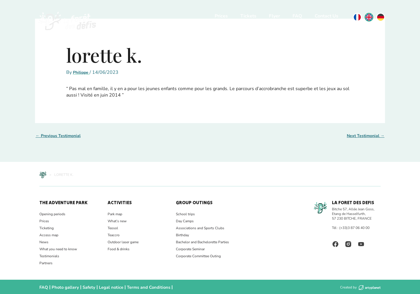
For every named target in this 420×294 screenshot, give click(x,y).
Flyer (274, 16)
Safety (81, 286)
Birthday (182, 235)
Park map (115, 214)
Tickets (248, 16)
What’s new (117, 221)
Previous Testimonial (58, 136)
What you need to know (58, 249)
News (43, 242)
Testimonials (49, 256)
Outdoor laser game (123, 242)
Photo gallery (61, 286)
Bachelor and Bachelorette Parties (202, 242)
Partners (45, 263)
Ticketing (46, 228)
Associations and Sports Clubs (200, 228)
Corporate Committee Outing (198, 256)
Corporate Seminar (190, 249)
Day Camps (185, 221)
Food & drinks (119, 249)
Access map (48, 235)
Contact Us (326, 16)
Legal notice (100, 286)
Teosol (113, 228)
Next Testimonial (365, 136)
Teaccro (114, 235)
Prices (221, 16)
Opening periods (52, 214)
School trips (185, 214)
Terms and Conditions (132, 286)
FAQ (297, 16)
